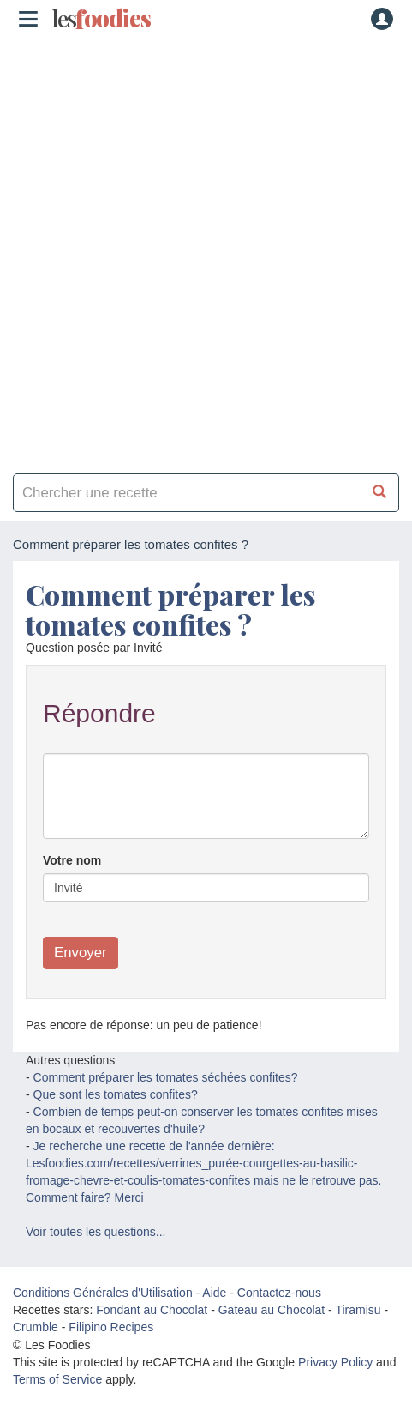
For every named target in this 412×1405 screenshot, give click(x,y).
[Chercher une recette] (380, 492)
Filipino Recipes (111, 1327)
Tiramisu (357, 1310)
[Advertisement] (206, 249)
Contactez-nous (279, 1292)
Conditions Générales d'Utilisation (103, 1292)
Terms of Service (57, 1379)
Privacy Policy (335, 1362)
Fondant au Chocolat (151, 1310)
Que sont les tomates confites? (115, 1094)
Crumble (35, 1327)
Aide (214, 1292)
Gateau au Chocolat (271, 1310)
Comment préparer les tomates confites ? (170, 609)
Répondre (99, 713)
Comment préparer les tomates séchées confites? (165, 1077)
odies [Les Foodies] (101, 19)
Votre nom (72, 860)
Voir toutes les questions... (95, 1232)
